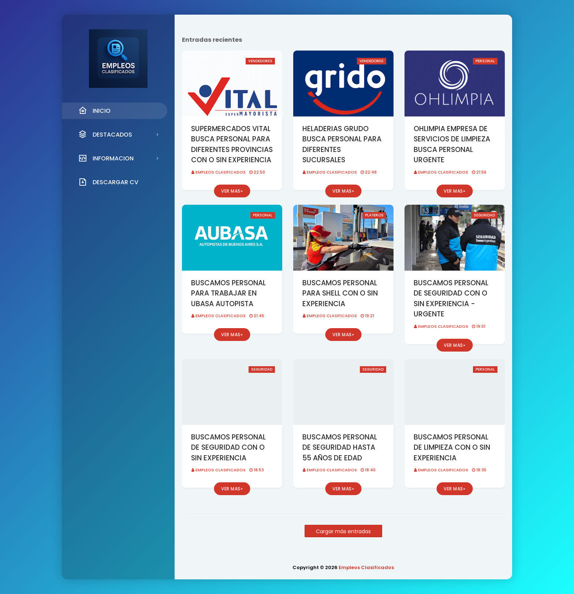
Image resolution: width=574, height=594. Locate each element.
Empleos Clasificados (220, 172)
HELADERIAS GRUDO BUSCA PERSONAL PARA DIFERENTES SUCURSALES (341, 144)
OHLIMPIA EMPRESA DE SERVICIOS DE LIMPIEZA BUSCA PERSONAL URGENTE (452, 144)
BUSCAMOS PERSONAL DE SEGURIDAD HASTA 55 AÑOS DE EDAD (339, 447)
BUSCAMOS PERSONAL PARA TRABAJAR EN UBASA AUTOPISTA (228, 293)
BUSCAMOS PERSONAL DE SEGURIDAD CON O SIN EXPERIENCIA (228, 447)
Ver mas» (232, 191)
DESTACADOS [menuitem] (105, 134)
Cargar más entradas (343, 531)
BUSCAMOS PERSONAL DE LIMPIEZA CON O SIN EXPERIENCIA (452, 447)
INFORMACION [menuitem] (106, 158)
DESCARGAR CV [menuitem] (108, 182)
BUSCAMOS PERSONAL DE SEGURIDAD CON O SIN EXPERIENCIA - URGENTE (451, 298)
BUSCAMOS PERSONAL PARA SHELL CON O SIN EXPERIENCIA (340, 293)
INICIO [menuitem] (94, 110)
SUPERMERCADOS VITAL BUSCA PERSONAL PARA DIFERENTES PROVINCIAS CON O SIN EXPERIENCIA (232, 144)
